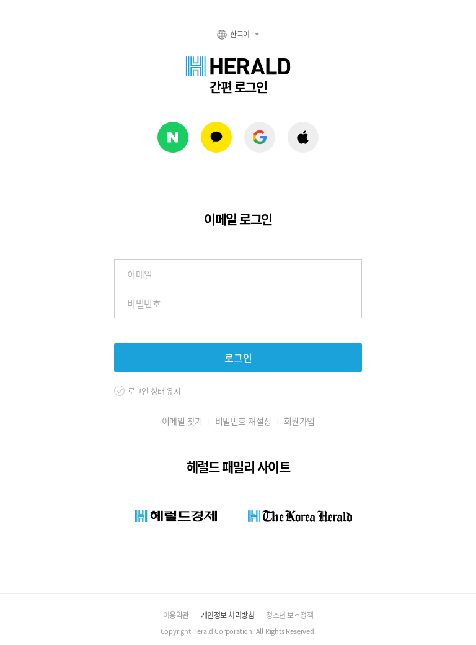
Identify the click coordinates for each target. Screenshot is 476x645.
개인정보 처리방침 (228, 615)
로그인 (238, 357)
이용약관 (176, 615)
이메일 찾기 (182, 421)
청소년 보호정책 (289, 615)
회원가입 (299, 421)
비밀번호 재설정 (243, 421)
